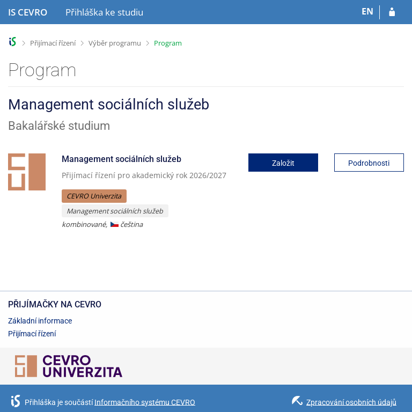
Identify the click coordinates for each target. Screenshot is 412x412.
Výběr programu (115, 43)
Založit (283, 163)
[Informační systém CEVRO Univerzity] (27, 12)
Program (168, 43)
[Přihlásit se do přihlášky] (392, 12)
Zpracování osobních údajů (351, 402)
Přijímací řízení (53, 43)
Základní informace (40, 321)
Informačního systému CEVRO (144, 402)
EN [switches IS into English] (367, 11)
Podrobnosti (368, 163)
